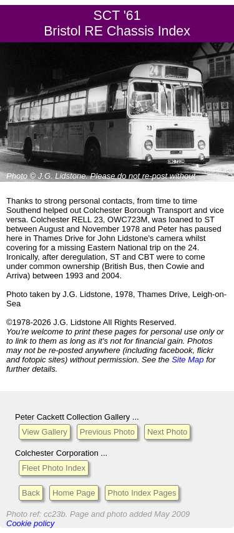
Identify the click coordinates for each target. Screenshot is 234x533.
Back (31, 493)
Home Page (73, 493)
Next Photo (167, 431)
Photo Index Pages (142, 493)
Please (102, 176)
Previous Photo (107, 431)
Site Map (187, 359)
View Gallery (44, 431)
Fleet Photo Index (53, 468)
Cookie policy (30, 523)
